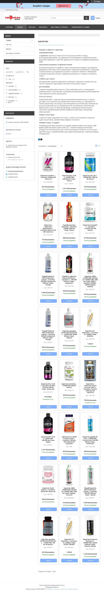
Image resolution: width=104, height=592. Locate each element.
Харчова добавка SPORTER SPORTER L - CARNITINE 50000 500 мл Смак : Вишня (69, 334)
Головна (9, 27)
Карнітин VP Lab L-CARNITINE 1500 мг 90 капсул (90, 177)
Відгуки (8, 49)
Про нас (32, 27)
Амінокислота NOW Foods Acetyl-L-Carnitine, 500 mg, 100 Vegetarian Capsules (69, 440)
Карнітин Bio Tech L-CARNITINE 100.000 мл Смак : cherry (69, 178)
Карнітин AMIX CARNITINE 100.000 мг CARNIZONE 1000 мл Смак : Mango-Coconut (69, 491)
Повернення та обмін (81, 27)
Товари (20, 27)
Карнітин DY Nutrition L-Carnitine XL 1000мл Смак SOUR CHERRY (69, 542)
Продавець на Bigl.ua (52, 587)
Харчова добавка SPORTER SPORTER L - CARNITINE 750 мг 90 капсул (48, 542)
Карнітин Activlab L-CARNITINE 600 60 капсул (69, 385)
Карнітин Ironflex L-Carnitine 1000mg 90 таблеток (48, 177)
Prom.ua (62, 585)
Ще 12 (10, 102)
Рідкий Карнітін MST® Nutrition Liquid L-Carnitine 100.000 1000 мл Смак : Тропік (90, 491)
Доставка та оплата (59, 27)
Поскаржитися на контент (53, 589)
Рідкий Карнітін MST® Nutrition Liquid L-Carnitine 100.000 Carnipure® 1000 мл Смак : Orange (48, 280)
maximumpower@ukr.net (15, 171)
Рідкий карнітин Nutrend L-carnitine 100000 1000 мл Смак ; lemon (69, 227)
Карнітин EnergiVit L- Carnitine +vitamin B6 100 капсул (90, 227)
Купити (48, 195)
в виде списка (99, 146)
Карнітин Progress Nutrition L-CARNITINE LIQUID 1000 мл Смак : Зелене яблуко (90, 543)
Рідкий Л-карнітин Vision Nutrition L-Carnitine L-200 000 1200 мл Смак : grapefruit (69, 279)
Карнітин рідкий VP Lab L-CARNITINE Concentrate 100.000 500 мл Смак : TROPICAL (90, 440)
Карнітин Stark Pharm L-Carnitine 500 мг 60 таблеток (48, 489)
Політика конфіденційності (70, 589)
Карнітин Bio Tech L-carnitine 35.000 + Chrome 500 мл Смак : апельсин (48, 386)
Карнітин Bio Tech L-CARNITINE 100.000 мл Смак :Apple (48, 439)
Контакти (43, 27)
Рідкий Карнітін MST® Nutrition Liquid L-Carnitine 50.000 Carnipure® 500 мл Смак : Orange (48, 335)
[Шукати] (86, 18)
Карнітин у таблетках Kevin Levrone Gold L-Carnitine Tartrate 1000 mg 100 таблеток (90, 388)
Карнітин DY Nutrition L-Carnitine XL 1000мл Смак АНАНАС (90, 333)
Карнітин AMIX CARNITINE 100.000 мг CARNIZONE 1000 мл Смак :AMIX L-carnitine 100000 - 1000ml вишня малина (90, 281)
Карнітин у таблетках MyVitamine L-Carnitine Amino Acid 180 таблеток (48, 228)
